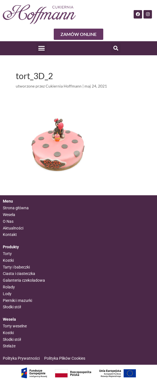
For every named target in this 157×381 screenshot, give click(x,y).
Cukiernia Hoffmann (64, 86)
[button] (41, 48)
